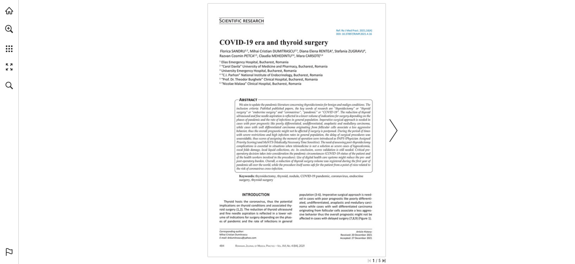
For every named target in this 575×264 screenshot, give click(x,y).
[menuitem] (9, 38)
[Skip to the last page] (383, 261)
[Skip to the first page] (369, 261)
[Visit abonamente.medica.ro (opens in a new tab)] (9, 10)
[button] (9, 29)
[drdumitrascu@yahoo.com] (242, 237)
